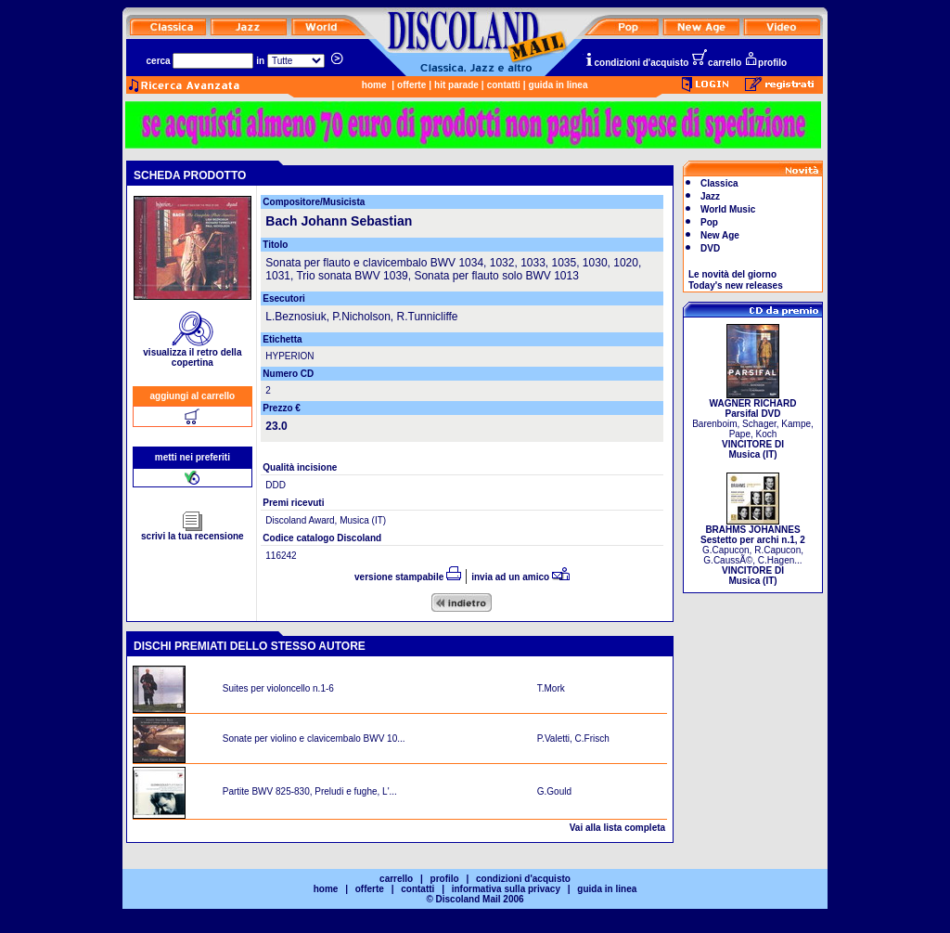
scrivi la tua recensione (192, 532)
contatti (503, 85)
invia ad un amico (520, 577)
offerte (411, 85)
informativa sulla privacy (506, 889)
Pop (709, 222)
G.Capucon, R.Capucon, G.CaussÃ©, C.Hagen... (752, 551)
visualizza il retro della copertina (192, 353)
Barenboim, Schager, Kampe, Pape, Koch (753, 425)
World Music (727, 209)
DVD (710, 248)
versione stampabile (407, 577)
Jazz (710, 196)
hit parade (456, 85)
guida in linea (558, 85)
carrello (716, 63)
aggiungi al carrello (193, 396)
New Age (719, 235)
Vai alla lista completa (617, 828)
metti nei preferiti (192, 457)
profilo (765, 63)
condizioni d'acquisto (636, 63)
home (374, 85)
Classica (719, 183)
